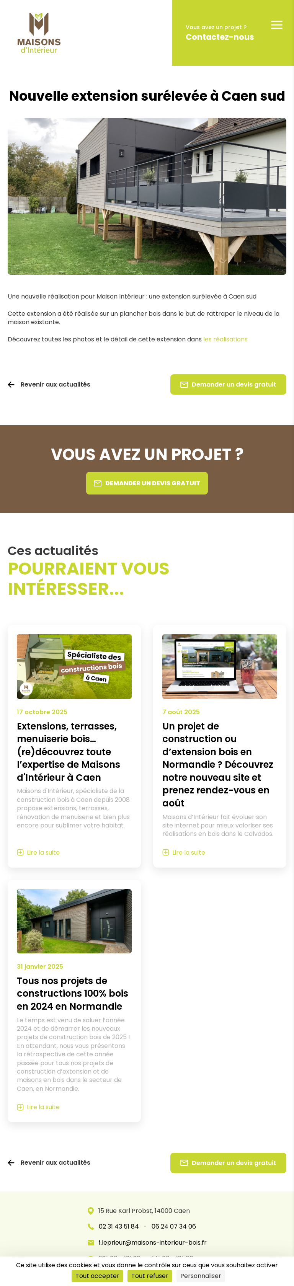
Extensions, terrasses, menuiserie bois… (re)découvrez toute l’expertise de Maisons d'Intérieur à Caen (68, 752)
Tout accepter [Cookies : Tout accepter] (97, 1275)
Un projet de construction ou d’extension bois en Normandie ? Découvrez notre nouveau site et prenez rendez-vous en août (217, 765)
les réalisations (225, 339)
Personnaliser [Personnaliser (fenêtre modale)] (200, 1275)
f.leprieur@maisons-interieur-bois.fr (147, 1243)
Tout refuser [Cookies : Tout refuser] (149, 1275)
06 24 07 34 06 (174, 1226)
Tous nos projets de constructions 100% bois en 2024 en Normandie (72, 993)
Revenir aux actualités (55, 384)
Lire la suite (43, 852)
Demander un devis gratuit (228, 384)
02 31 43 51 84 (119, 1226)
